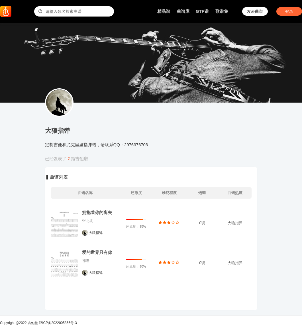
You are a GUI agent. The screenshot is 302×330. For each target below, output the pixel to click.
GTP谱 (202, 11)
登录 (289, 11)
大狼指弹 (96, 233)
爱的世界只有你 (97, 252)
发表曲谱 (255, 11)
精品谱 (163, 11)
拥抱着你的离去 (97, 212)
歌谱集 (221, 11)
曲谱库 (183, 11)
